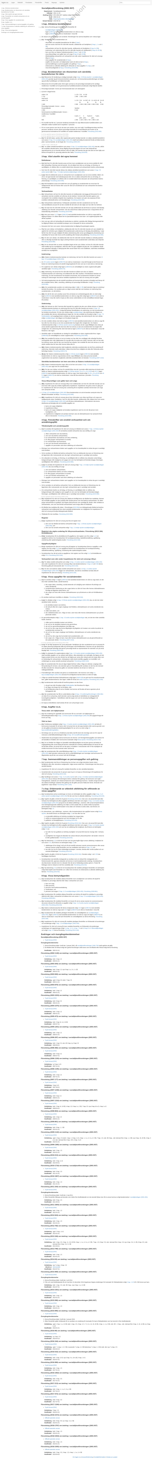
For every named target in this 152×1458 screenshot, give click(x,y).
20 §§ (83, 54)
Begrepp (54, 2)
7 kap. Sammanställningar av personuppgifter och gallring (17, 24)
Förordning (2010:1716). (93, 739)
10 (96, 50)
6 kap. (86, 62)
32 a (91, 373)
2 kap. (77, 42)
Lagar (13, 2)
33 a (94, 373)
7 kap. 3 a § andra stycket (66, 777)
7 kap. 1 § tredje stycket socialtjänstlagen (81, 527)
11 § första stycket (74, 354)
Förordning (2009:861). (91, 891)
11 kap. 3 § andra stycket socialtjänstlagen (72, 617)
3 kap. (93, 44)
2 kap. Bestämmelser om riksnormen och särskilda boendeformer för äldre (15, 11)
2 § (42, 39)
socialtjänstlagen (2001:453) (54, 30)
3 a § (43, 521)
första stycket (82, 739)
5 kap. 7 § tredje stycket (60, 172)
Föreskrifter (38, 2)
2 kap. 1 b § (130, 1282)
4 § (42, 203)
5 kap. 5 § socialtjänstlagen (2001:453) (61, 140)
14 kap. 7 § (76, 928)
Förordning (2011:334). (96, 679)
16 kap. (85, 928)
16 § (43, 347)
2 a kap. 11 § (69, 928)
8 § (42, 238)
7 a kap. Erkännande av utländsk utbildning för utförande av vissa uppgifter (18, 27)
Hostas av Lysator (111, 1457)
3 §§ (96, 854)
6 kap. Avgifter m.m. (6, 22)
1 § (42, 27)
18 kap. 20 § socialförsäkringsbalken (78, 735)
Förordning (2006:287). (73, 142)
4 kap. (51, 58)
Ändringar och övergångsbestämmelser (12, 32)
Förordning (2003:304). (76, 597)
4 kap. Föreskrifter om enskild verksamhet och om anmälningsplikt (15, 17)
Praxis (47, 2)
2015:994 (76, 507)
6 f (88, 928)
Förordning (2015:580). (95, 131)
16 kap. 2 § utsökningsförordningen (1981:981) (89, 694)
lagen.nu (5, 2)
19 (78, 54)
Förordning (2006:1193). (81, 661)
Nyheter (62, 2)
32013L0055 (56, 1267)
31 (88, 373)
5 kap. (68, 60)
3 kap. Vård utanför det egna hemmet (11, 14)
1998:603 (68, 267)
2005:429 (80, 677)
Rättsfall (20, 2)
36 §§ (98, 373)
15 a (81, 371)
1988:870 (52, 34)
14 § (43, 306)
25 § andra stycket (49, 262)
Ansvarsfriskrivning (87, 1457)
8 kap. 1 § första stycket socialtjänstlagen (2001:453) (74, 715)
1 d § (43, 653)
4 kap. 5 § (51, 930)
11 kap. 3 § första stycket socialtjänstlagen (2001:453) (73, 600)
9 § (42, 244)
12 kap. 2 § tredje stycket (85, 777)
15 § (43, 338)
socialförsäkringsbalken (51, 730)
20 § (43, 397)
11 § (43, 271)
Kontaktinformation (99, 1457)
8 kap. (61, 68)
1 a (98, 44)
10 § (43, 257)
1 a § (43, 175)
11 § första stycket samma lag (66, 325)
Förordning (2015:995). (71, 68)
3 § (42, 146)
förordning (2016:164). (74, 799)
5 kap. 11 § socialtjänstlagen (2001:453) (71, 891)
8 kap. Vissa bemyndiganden (9, 30)
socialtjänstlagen (78, 312)
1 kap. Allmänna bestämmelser (10, 8)
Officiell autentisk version (52, 1418)
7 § (42, 229)
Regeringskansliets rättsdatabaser (63, 19)
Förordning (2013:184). (74, 540)
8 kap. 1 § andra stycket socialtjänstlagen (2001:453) (78, 724)
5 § (42, 207)
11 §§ (81, 287)
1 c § (43, 644)
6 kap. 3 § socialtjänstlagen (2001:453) (54, 401)
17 (78, 52)
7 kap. (78, 64)
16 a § (43, 354)
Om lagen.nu (76, 1457)
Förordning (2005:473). (58, 269)
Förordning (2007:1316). (96, 358)
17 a (84, 371)
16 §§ (99, 50)
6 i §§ (91, 928)
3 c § (43, 546)
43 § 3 (97, 371)
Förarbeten (28, 2)
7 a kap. (88, 66)
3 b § (43, 536)
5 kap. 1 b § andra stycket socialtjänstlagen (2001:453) (85, 653)
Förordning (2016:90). (81, 152)
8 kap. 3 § (89, 847)
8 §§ (97, 564)
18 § (43, 369)
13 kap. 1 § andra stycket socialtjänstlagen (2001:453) (85, 562)
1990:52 (52, 32)
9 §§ (97, 48)
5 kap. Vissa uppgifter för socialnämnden (12, 20)
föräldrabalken (70, 685)
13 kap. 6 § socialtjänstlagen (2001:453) (54, 392)
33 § (65, 910)
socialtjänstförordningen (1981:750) (88, 945)
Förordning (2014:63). (98, 796)
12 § (56, 214)
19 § (43, 384)
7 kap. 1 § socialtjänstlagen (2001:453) (67, 923)
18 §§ (83, 52)
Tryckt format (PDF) (51, 940)
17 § (43, 364)
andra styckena (84, 679)
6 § (42, 214)
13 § (43, 294)
